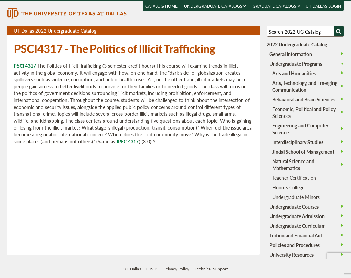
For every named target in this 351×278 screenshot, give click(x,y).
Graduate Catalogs (277, 6)
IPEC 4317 (128, 141)
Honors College (288, 187)
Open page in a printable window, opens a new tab (246, 31)
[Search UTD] (339, 31)
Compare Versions (253, 31)
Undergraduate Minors (296, 196)
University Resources (291, 254)
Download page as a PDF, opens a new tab (230, 31)
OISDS (152, 269)
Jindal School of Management (303, 151)
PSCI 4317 (25, 65)
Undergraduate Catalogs (215, 6)
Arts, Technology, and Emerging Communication (304, 86)
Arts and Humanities (294, 73)
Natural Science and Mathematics (293, 164)
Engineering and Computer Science (300, 129)
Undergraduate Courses (294, 206)
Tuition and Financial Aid (295, 235)
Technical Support (211, 269)
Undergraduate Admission (297, 216)
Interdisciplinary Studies (297, 141)
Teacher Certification (294, 177)
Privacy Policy (176, 269)
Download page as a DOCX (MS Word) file (238, 31)
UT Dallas (132, 269)
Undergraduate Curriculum (297, 225)
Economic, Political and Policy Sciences (304, 112)
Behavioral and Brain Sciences (303, 99)
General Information (290, 54)
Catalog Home (162, 6)
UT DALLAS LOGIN (323, 6)
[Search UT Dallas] (305, 31)
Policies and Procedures (294, 245)
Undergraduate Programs (295, 63)
